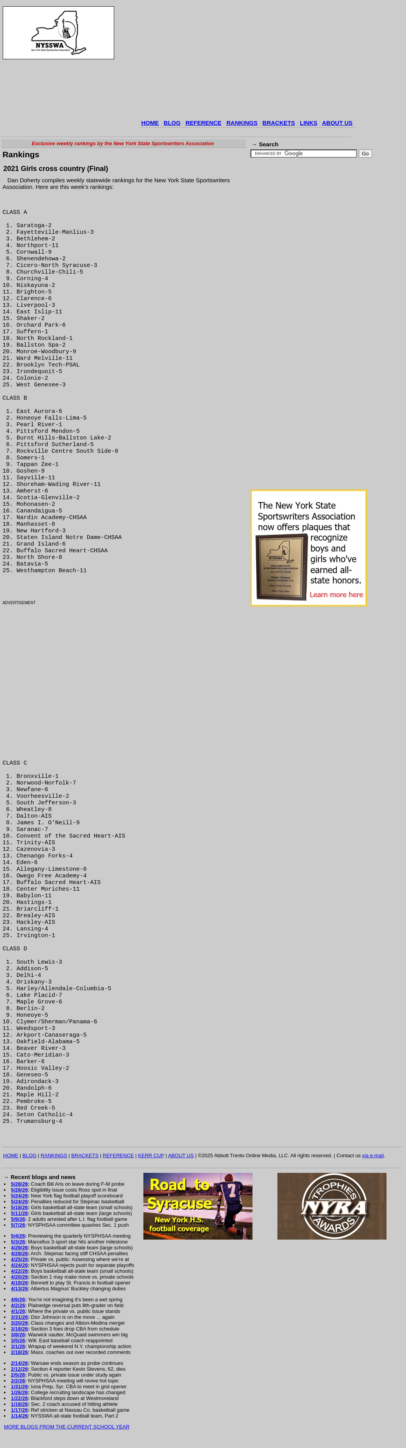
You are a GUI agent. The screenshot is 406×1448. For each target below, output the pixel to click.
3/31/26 (19, 1317)
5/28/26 (19, 1184)
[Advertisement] (206, 62)
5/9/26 (18, 1219)
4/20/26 (19, 1277)
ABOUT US (337, 122)
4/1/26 (18, 1311)
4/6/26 (18, 1299)
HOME (150, 122)
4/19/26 (19, 1283)
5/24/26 (19, 1196)
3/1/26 (18, 1346)
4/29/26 (19, 1248)
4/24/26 (19, 1265)
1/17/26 (19, 1410)
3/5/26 (18, 1340)
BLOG (172, 122)
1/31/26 (19, 1386)
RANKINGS (242, 122)
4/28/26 (19, 1253)
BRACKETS (279, 122)
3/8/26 (18, 1335)
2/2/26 (18, 1381)
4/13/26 (19, 1288)
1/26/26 (19, 1392)
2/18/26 (19, 1352)
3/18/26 (19, 1329)
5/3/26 (18, 1242)
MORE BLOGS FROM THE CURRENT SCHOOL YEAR (66, 1427)
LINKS (308, 122)
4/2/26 (18, 1305)
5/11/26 (19, 1213)
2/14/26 (19, 1363)
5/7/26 (18, 1225)
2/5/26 (18, 1375)
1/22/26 (19, 1398)
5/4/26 (18, 1236)
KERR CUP (151, 1155)
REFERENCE (203, 122)
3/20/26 (19, 1323)
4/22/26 (19, 1271)
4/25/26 (19, 1259)
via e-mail (373, 1155)
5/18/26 (19, 1207)
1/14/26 (19, 1416)
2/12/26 (19, 1369)
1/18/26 (19, 1404)
